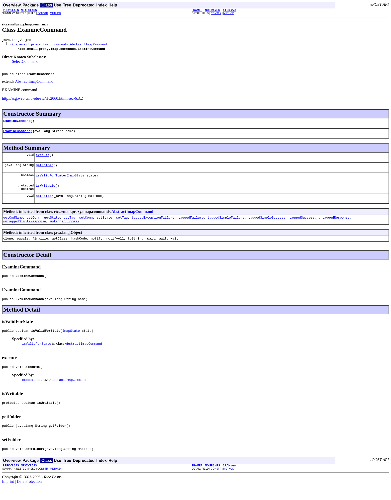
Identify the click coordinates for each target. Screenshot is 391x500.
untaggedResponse (334, 225)
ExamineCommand (16, 123)
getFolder (44, 169)
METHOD (55, 13)
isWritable (45, 191)
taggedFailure (190, 225)
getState (52, 225)
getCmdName (13, 225)
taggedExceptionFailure (153, 225)
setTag (122, 225)
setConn (86, 225)
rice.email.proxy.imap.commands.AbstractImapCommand (58, 45)
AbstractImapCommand (34, 83)
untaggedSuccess (64, 229)
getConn (33, 225)
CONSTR (42, 13)
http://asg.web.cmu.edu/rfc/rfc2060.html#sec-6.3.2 (42, 100)
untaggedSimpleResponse (24, 229)
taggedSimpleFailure (225, 225)
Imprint (8, 496)
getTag (69, 225)
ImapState (75, 180)
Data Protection (29, 496)
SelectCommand (25, 62)
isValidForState (50, 180)
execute (42, 158)
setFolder (44, 202)
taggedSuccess (301, 225)
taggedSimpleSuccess (266, 225)
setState (104, 225)
